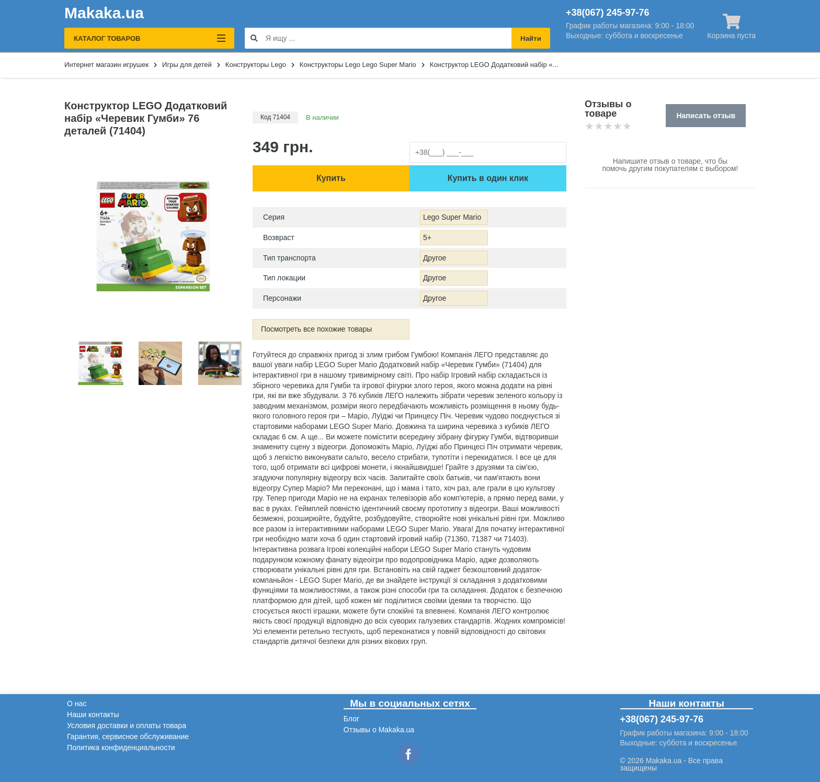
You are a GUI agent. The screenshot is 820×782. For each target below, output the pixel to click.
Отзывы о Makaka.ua (379, 730)
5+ (427, 237)
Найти (530, 38)
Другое (434, 258)
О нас (76, 703)
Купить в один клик (488, 178)
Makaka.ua (104, 13)
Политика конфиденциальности (121, 747)
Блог (351, 719)
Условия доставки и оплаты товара (126, 725)
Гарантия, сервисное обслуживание (128, 736)
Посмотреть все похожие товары (316, 329)
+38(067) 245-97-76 (608, 12)
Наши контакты (93, 714)
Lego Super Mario (452, 217)
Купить (331, 178)
